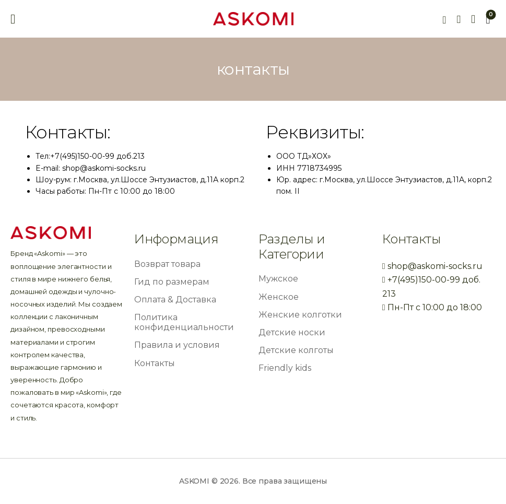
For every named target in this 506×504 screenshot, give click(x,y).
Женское (278, 297)
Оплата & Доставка (175, 299)
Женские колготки (300, 315)
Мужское (278, 279)
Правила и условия (177, 345)
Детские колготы (296, 350)
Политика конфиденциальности (184, 322)
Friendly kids (284, 368)
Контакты (154, 363)
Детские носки (291, 332)
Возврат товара (167, 264)
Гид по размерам (171, 282)
